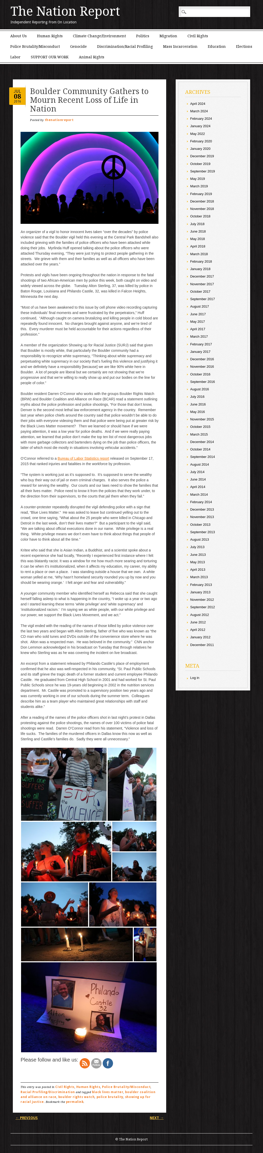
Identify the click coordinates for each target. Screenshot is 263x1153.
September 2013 (202, 532)
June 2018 (198, 231)
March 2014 (199, 494)
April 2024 (197, 104)
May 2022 (197, 134)
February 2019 (201, 194)
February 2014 (201, 502)
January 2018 (200, 269)
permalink (75, 1102)
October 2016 (200, 374)
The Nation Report (65, 11)
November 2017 (202, 284)
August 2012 (199, 615)
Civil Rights (197, 36)
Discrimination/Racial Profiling (125, 46)
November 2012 (202, 600)
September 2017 (202, 299)
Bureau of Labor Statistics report (83, 458)
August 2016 (199, 389)
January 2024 (200, 126)
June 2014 (198, 479)
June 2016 (198, 404)
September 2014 (202, 457)
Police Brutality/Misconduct (35, 46)
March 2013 (199, 577)
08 (17, 96)
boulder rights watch (76, 1097)
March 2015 (199, 434)
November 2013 (202, 517)
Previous (26, 1118)
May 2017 (197, 322)
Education (217, 46)
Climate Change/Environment (99, 36)
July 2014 (197, 472)
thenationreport (59, 120)
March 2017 (199, 336)
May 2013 (197, 562)
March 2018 (199, 254)
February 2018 (201, 261)
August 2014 (199, 464)
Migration (168, 36)
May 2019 (197, 179)
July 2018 (197, 224)
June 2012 (198, 622)
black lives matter (107, 1092)
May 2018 (197, 239)
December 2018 (202, 201)
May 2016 (197, 412)
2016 (17, 101)
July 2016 (197, 397)
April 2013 (197, 569)
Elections (244, 46)
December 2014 (202, 442)
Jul (17, 91)
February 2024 (201, 119)
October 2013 (200, 525)
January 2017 (200, 352)
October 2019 (200, 164)
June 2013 (198, 555)
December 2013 (202, 509)
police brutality (110, 1097)
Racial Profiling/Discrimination (48, 1092)
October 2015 (200, 427)
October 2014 (200, 449)
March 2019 (199, 186)
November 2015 (202, 419)
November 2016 (202, 366)
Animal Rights (91, 57)
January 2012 (200, 637)
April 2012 (197, 630)
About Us (18, 36)
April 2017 (197, 329)
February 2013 (201, 585)
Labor (15, 57)
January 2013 (200, 592)
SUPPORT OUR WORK (50, 57)
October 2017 (200, 291)
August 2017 (199, 306)
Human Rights (50, 36)
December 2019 (202, 156)
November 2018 (202, 209)
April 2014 (197, 487)
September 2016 (202, 382)
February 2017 (201, 344)
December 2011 (202, 645)
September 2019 (202, 171)
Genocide (78, 46)
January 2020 (200, 149)
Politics (142, 36)
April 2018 (197, 246)
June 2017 (198, 314)
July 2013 (197, 547)
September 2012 (202, 607)
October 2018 (200, 216)
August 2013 (199, 539)
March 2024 (199, 111)
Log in (194, 678)
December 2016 (202, 359)
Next (157, 1118)
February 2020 (201, 141)
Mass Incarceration (180, 46)
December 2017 (202, 276)
